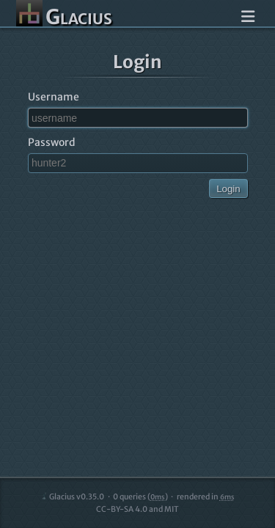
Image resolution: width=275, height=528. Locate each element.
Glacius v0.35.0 (72, 497)
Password (52, 142)
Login (228, 188)
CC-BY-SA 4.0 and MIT (137, 509)
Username (53, 96)
